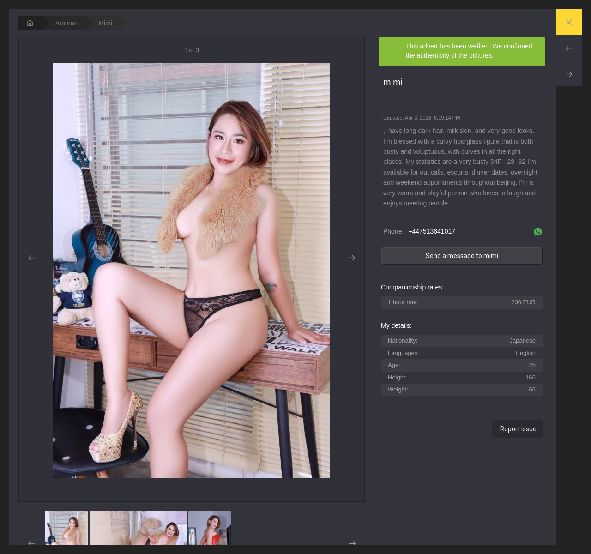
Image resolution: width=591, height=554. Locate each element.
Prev (569, 48)
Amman (66, 23)
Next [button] (351, 258)
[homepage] (30, 23)
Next (569, 74)
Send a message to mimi (462, 255)
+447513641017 (431, 231)
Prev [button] (31, 258)
